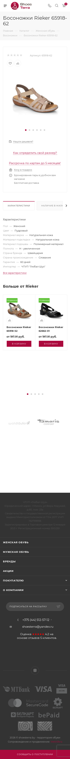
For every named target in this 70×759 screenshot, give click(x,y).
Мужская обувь (16, 551)
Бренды (9, 561)
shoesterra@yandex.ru (37, 626)
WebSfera (56, 741)
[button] (26, 130)
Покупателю (13, 580)
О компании (13, 590)
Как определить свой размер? (35, 153)
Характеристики (19, 205)
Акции (8, 570)
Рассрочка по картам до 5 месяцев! (35, 163)
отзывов (34, 638)
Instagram (35, 670)
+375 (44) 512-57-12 (35, 619)
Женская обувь (15, 542)
